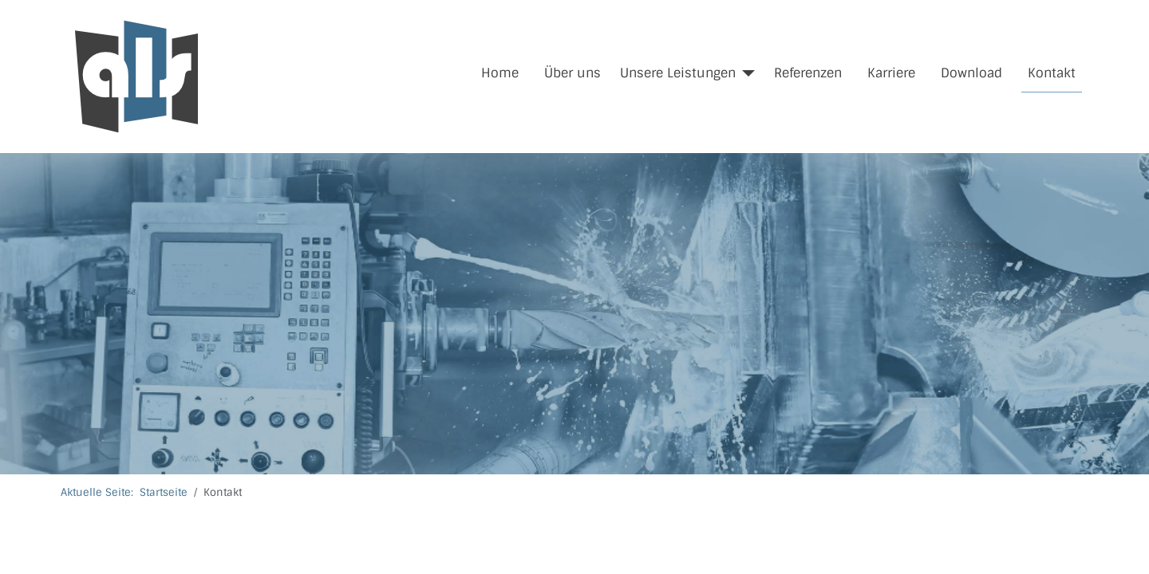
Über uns (572, 73)
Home (500, 73)
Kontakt (1052, 73)
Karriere (891, 73)
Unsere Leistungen (678, 73)
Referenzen (808, 73)
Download (971, 73)
